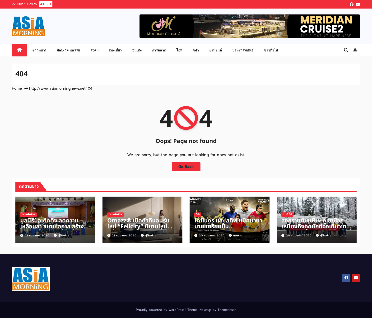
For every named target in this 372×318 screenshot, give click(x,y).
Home (17, 88)
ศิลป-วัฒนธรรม (68, 50)
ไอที (179, 50)
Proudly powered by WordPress (161, 310)
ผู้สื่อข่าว (61, 235)
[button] (346, 50)
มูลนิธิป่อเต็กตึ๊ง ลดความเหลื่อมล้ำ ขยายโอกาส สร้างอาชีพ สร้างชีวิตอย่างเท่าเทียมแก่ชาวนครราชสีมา (55, 230)
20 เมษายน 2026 (212, 235)
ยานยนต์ (215, 50)
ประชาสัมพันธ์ (242, 50)
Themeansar (227, 310)
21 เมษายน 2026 (38, 235)
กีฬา (196, 50)
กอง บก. (237, 235)
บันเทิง (137, 50)
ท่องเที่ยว (115, 50)
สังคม (94, 50)
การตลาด (159, 50)
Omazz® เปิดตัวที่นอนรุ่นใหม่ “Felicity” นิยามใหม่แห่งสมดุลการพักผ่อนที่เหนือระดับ (141, 230)
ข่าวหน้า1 (39, 50)
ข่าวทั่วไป (271, 50)
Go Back (186, 167)
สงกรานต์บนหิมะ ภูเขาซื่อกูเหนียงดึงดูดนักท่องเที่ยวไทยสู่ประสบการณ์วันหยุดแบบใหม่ (316, 227)
